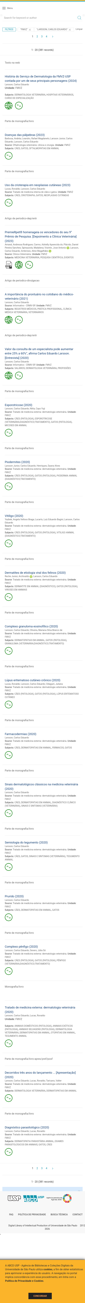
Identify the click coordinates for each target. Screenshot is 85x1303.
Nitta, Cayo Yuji (37, 408)
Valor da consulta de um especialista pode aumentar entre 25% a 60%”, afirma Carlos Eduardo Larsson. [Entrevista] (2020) (39, 353)
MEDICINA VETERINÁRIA (27, 257)
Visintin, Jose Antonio (55, 247)
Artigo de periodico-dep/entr (21, 218)
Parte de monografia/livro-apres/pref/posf (29, 1058)
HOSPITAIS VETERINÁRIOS (59, 94)
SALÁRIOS (20, 368)
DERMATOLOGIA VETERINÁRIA (30, 94)
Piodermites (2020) (17, 462)
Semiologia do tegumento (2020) (26, 842)
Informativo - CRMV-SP (24, 305)
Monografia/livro (14, 986)
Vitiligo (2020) (14, 515)
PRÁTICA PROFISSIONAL (49, 309)
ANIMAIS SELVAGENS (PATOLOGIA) (36, 1029)
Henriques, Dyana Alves (48, 465)
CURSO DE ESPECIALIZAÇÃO (19, 98)
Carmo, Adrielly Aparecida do (48, 244)
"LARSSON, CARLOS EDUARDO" (54, 29)
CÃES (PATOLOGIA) (24, 418)
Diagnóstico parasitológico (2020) (27, 1127)
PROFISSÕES (64, 368)
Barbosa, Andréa (13, 138)
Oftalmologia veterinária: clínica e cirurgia (33, 145)
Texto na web (12, 62)
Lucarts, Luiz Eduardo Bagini (49, 519)
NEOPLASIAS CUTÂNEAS (56, 195)
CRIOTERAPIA (28, 195)
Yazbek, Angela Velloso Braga (19, 519)
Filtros (9, 29)
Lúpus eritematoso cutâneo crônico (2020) (32, 680)
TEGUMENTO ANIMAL (16, 1036)
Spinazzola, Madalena (32, 247)
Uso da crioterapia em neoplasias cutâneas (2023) (37, 185)
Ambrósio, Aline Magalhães (34, 251)
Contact (78, 1214)
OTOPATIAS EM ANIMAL (63, 1032)
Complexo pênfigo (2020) (21, 946)
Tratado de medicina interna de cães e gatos (35, 192)
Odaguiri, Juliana (54, 684)
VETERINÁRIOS (36, 312)
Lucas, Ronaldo (12, 189)
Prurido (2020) (14, 896)
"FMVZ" (25, 29)
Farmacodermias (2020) (20, 734)
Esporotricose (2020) (18, 405)
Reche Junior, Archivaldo (17, 576)
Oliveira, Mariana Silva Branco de (46, 630)
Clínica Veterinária (22, 254)
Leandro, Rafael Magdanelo (35, 138)
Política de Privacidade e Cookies (24, 1280)
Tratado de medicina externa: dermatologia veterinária (39, 412)
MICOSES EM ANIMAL (16, 425)
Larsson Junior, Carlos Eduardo (20, 465)
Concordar (40, 1296)
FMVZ (18, 87)
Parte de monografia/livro (19, 121)
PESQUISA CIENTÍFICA (51, 257)
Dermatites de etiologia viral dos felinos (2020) (35, 572)
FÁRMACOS (58, 747)
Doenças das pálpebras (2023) (25, 135)
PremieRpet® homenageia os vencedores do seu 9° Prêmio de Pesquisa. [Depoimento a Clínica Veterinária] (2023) (41, 236)
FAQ (11, 1214)
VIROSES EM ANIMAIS (16, 589)
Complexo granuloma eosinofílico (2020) (31, 626)
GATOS (24, 148)
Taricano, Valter (54, 1080)
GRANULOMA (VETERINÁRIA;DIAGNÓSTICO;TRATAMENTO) (34, 643)
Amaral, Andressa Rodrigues (19, 244)
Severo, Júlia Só (38, 950)
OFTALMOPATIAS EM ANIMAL (44, 148)
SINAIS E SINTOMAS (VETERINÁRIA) (39, 806)
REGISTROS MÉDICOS (25, 309)
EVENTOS (69, 257)
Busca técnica (59, 1214)
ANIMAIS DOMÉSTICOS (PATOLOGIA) (33, 1026)
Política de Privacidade (32, 1214)
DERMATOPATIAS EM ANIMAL (30, 640)
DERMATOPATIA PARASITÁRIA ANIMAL (34, 1141)
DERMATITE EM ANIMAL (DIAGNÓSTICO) (35, 586)
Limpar (79, 29)
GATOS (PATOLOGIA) (61, 422)
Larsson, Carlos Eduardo (17, 84)
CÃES (17, 148)
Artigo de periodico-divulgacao (22, 280)
